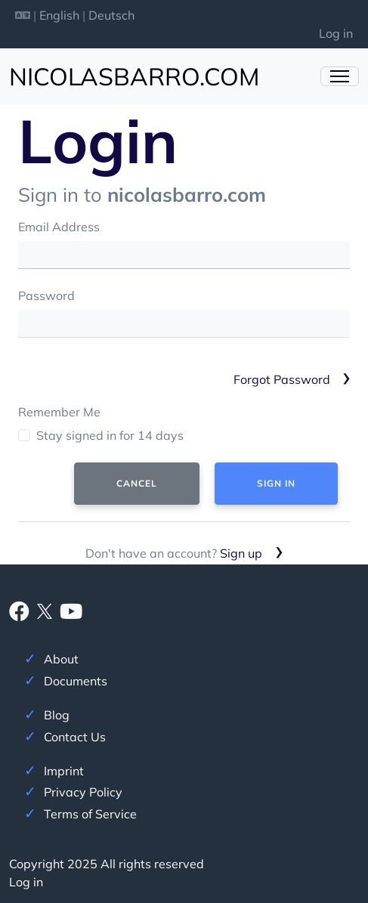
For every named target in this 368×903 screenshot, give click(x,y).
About (61, 658)
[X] (44, 609)
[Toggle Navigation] (339, 76)
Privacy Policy (83, 791)
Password (46, 295)
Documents (75, 680)
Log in (336, 33)
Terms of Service (90, 813)
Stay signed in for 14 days (110, 435)
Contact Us (75, 736)
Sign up (241, 553)
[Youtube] (71, 614)
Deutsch (111, 15)
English (59, 15)
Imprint (64, 770)
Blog (57, 714)
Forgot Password (281, 379)
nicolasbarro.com (134, 76)
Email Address (59, 226)
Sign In (276, 483)
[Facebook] (19, 614)
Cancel (136, 483)
